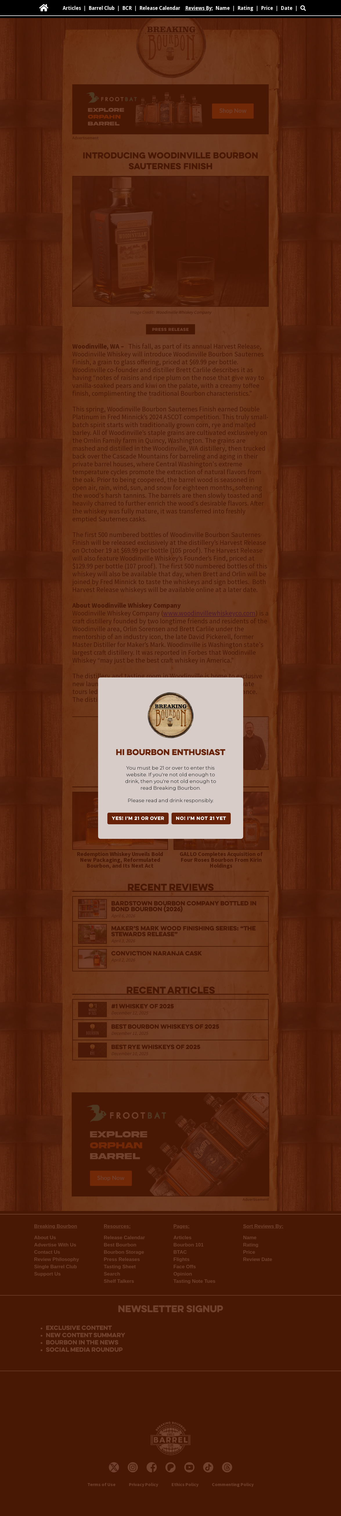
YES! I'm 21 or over (138, 818)
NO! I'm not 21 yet (201, 818)
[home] (43, 8)
